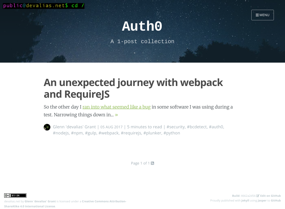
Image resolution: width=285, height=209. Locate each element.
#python (171, 133)
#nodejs (61, 133)
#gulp (90, 133)
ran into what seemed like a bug (116, 107)
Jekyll (245, 200)
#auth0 (216, 127)
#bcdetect (197, 127)
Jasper (262, 200)
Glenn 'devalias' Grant (74, 127)
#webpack (109, 133)
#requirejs (131, 133)
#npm (77, 133)
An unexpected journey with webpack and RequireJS (133, 87)
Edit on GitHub (268, 196)
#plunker (152, 133)
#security (176, 127)
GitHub (276, 200)
